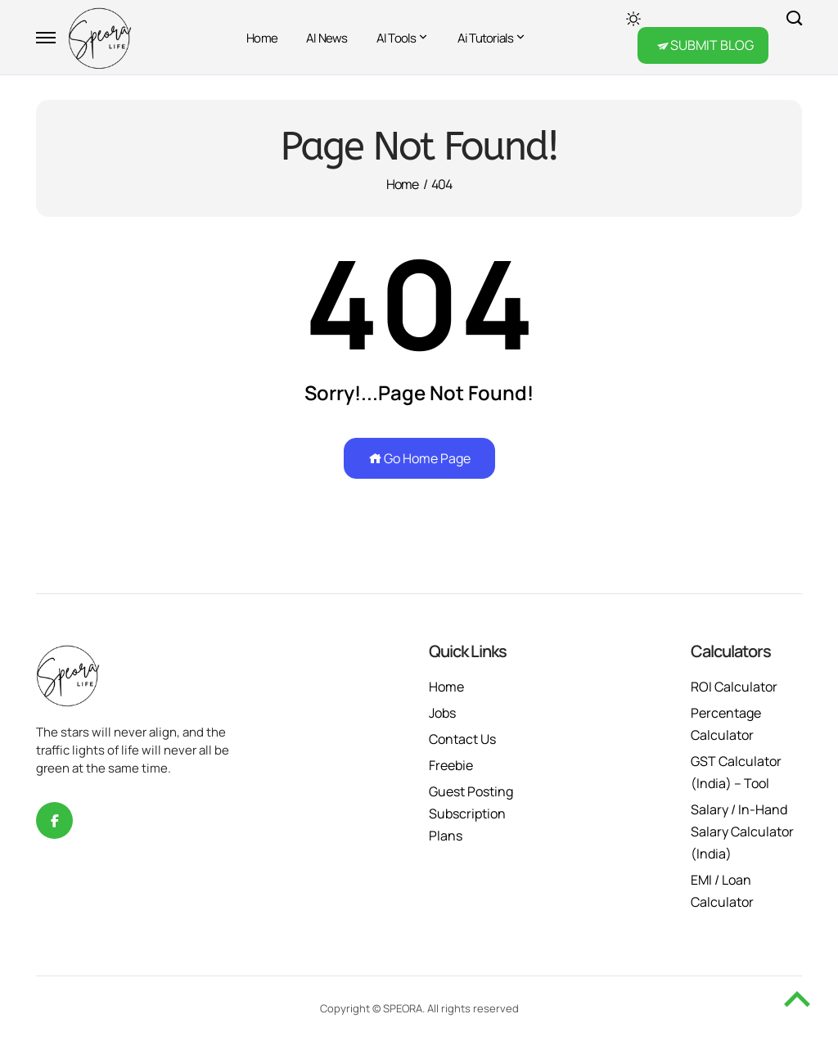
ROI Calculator (734, 687)
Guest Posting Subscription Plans (471, 813)
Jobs (442, 713)
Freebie (451, 765)
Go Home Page (419, 458)
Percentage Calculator (726, 724)
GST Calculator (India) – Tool (736, 772)
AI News (327, 38)
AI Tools (396, 38)
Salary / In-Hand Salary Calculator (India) (742, 831)
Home (261, 38)
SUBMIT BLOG (712, 45)
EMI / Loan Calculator (722, 891)
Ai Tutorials (485, 38)
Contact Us (462, 739)
